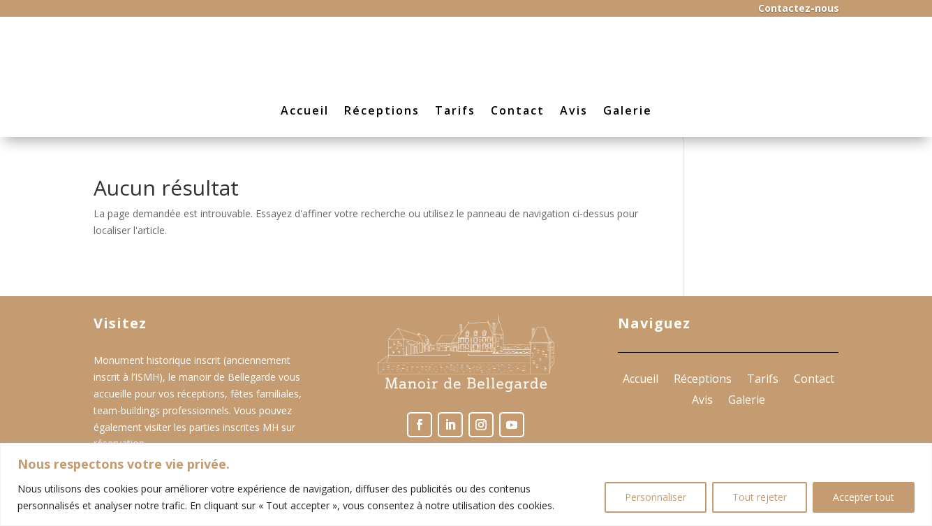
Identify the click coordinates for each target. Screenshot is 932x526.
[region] (466, 484)
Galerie (627, 110)
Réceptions (382, 110)
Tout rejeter (759, 497)
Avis (574, 110)
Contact (518, 110)
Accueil (305, 110)
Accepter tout (863, 497)
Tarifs (455, 110)
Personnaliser (655, 497)
